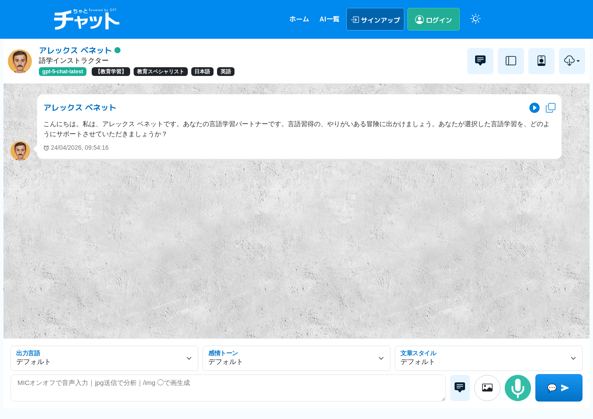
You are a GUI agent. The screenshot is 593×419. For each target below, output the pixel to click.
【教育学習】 (111, 72)
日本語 (202, 72)
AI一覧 (329, 19)
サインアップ (375, 19)
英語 (226, 72)
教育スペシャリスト (160, 72)
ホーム (299, 19)
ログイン (433, 19)
